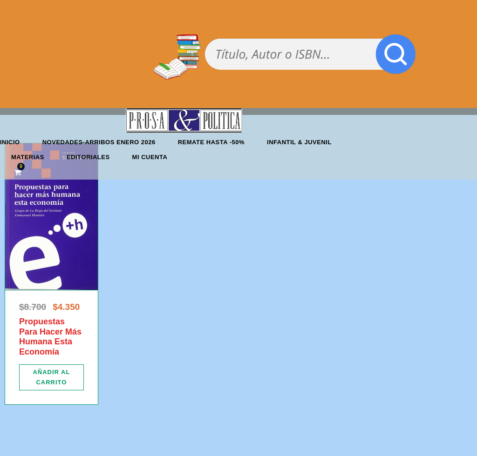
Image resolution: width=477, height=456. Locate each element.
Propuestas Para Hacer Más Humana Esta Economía (50, 336)
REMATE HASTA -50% (211, 142)
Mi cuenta (150, 157)
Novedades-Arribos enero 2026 (99, 142)
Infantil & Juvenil (299, 142)
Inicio (10, 142)
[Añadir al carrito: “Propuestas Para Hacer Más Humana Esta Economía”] (51, 377)
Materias (27, 157)
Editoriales (88, 157)
